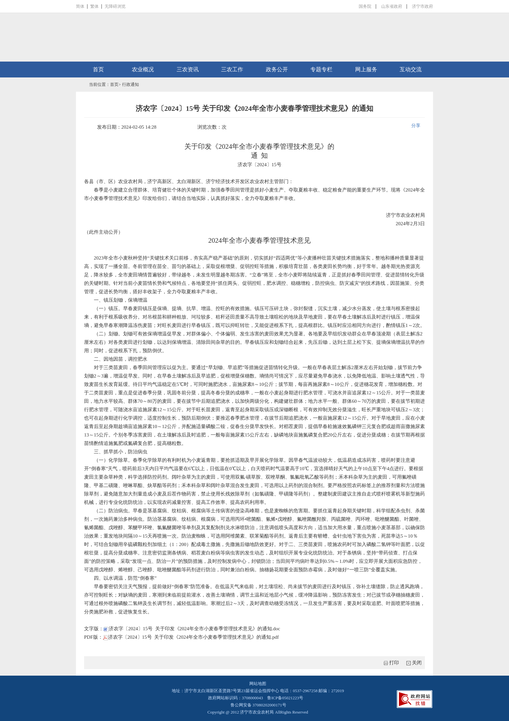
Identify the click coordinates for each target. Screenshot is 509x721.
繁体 (94, 6)
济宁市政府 (422, 6)
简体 (80, 6)
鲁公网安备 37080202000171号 (257, 705)
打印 (394, 662)
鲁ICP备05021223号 (285, 697)
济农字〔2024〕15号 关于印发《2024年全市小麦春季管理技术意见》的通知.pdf (191, 637)
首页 (98, 69)
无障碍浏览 (115, 6)
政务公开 (277, 69)
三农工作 (232, 69)
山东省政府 (391, 6)
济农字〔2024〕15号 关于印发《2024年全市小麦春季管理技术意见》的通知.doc (192, 628)
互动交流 (411, 69)
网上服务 (366, 69)
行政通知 (130, 84)
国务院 (365, 6)
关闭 (417, 662)
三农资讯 (188, 69)
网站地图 (257, 683)
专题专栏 (321, 69)
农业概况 (143, 69)
